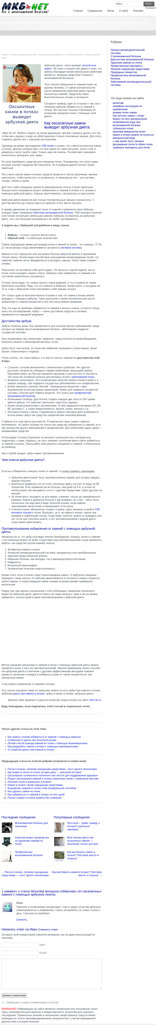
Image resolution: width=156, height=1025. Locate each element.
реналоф (118, 103)
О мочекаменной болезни (126, 56)
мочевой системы (71, 247)
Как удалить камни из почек (24, 791)
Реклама (138, 10)
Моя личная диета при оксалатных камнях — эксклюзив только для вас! (82, 840)
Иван (33, 929)
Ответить (21, 919)
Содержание (95, 10)
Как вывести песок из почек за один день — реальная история (45, 772)
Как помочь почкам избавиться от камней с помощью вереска (44, 737)
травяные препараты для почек (131, 147)
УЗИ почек (47, 145)
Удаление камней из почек (126, 62)
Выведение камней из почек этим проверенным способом (42, 788)
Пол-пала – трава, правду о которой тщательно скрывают (83, 826)
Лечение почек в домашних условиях (30, 781)
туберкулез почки (123, 128)
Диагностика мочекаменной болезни (132, 59)
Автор (110, 10)
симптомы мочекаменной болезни (53, 212)
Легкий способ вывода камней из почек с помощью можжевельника (48, 743)
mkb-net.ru (95, 700)
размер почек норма (125, 112)
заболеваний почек (83, 377)
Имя (42, 944)
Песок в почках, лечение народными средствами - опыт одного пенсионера (52, 769)
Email (43, 952)
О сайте (123, 10)
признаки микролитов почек (129, 131)
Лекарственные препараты (126, 65)
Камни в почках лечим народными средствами (35, 785)
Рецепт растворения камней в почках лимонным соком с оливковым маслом (53, 778)
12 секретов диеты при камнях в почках (31, 749)
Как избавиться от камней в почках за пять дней (36, 794)
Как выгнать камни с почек (128, 115)
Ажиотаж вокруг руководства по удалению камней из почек (32, 840)
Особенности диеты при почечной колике (32, 740)
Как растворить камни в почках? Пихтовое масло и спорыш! (83, 855)
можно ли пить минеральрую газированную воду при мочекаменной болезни (130, 122)
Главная (78, 10)
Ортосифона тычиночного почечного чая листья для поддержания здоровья (53, 775)
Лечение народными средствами (23, 55)
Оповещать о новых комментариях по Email (32, 1002)
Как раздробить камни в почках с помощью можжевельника (43, 746)
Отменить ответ (48, 929)
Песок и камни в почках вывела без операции (35, 797)
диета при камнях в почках (29, 693)
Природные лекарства (124, 72)
